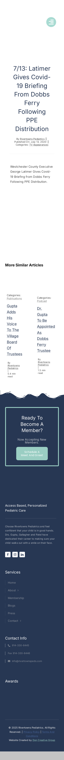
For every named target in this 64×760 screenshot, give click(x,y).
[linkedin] (22, 554)
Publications (14, 298)
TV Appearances (38, 144)
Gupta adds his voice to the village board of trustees (14, 330)
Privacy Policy (32, 731)
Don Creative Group (44, 740)
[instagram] (15, 554)
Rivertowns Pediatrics (32, 138)
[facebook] (8, 554)
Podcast (42, 301)
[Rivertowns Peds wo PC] (13, 19)
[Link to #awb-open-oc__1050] (51, 22)
